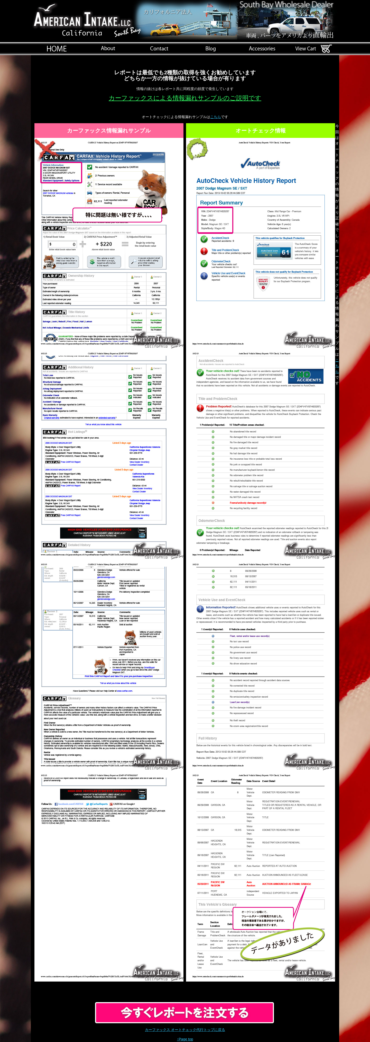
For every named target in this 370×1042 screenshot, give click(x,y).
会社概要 (108, 48)
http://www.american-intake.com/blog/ (210, 48)
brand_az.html (262, 48)
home (159, 48)
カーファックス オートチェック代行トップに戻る (185, 1030)
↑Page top (185, 1039)
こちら (215, 117)
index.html (56, 48)
